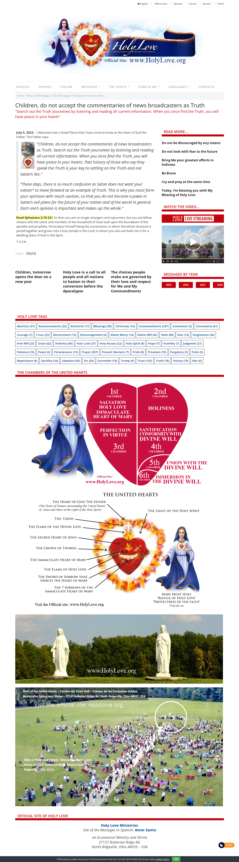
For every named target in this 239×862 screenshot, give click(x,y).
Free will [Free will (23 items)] (25, 343)
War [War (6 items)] (197, 361)
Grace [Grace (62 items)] (44, 343)
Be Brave (169, 173)
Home (20, 95)
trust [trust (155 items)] (145, 361)
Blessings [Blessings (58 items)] (102, 326)
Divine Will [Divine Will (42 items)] (147, 335)
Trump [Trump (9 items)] (127, 361)
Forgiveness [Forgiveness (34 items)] (203, 335)
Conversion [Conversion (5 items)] (182, 326)
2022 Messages (61, 95)
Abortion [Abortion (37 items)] (26, 326)
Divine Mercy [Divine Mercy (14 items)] (122, 335)
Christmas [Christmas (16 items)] (125, 326)
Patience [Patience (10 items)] (25, 352)
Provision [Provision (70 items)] (157, 352)
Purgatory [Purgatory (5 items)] (179, 352)
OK (176, 859)
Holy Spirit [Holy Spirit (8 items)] (135, 343)
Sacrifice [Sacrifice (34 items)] (49, 361)
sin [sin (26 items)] (89, 361)
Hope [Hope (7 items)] (154, 343)
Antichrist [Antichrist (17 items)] (79, 326)
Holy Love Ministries (119, 825)
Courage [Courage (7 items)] (24, 335)
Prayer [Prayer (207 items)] (90, 352)
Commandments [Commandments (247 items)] (154, 326)
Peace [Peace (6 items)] (44, 352)
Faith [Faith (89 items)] (167, 335)
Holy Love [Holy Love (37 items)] (86, 343)
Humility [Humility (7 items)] (171, 343)
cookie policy (162, 859)
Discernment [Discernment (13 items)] (64, 335)
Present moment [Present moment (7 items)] (115, 352)
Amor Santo (145, 829)
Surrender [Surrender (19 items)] (107, 361)
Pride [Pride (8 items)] (138, 352)
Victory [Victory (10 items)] (180, 361)
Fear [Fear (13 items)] (183, 335)
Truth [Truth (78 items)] (162, 361)
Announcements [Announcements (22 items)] (53, 326)
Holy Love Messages (38, 95)
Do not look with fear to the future (189, 151)
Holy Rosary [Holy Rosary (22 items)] (111, 343)
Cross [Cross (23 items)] (42, 335)
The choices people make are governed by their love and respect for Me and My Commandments (131, 281)
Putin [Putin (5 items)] (197, 352)
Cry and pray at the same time (186, 182)
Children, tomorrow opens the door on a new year (33, 277)
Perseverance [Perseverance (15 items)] (66, 352)
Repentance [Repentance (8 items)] (27, 361)
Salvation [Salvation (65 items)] (71, 361)
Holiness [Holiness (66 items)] (64, 343)
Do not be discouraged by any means (191, 143)
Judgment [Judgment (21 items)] (192, 343)
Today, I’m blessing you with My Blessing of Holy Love (187, 192)
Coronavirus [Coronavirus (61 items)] (207, 326)
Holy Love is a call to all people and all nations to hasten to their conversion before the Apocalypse (84, 281)
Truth (31, 253)
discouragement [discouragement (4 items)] (93, 335)
